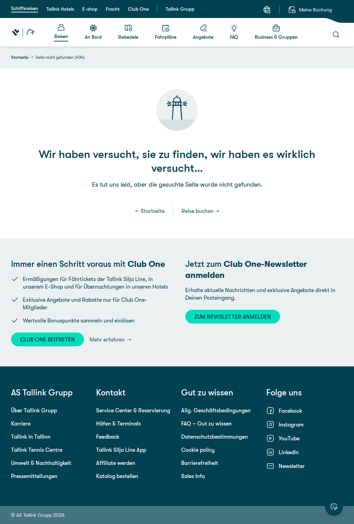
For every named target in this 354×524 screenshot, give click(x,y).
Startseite (19, 57)
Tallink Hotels (60, 9)
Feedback (107, 436)
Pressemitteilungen (34, 476)
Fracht (113, 9)
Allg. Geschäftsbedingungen (216, 410)
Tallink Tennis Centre (36, 449)
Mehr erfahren (108, 339)
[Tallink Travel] (23, 32)
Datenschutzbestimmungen (214, 436)
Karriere (20, 423)
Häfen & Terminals (118, 423)
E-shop (89, 9)
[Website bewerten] (334, 507)
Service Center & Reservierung (133, 410)
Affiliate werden (115, 463)
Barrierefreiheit (199, 463)
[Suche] (336, 34)
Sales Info (193, 476)
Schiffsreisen (24, 8)
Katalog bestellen (117, 476)
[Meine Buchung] (310, 10)
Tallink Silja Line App (121, 449)
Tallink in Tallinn (30, 436)
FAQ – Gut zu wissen (206, 423)
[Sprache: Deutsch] (267, 10)
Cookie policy (198, 449)
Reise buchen (197, 211)
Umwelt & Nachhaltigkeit (41, 463)
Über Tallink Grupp (34, 410)
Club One (138, 9)
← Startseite (150, 211)
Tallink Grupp (180, 9)
